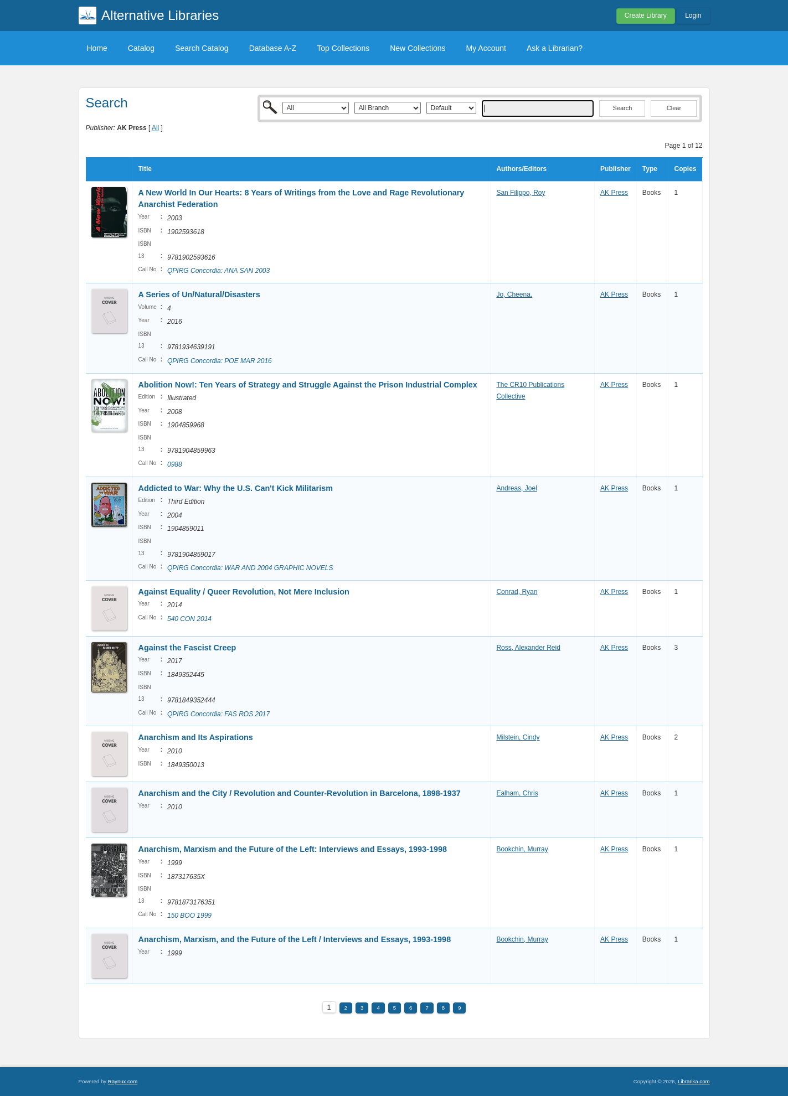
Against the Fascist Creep (187, 647)
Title (145, 169)
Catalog (141, 48)
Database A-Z (273, 48)
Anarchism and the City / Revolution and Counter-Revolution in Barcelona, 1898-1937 (299, 793)
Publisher (615, 169)
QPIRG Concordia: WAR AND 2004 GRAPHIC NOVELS (250, 568)
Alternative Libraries (160, 15)
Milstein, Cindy (517, 737)
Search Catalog (202, 48)
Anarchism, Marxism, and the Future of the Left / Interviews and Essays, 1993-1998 (294, 939)
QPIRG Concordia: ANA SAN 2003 (218, 271)
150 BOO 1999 (189, 915)
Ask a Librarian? (555, 48)
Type (649, 169)
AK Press (614, 193)
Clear (674, 108)
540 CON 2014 (189, 619)
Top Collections (343, 48)
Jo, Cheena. (514, 294)
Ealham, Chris (517, 793)
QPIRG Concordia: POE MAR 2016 (219, 361)
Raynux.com (122, 1081)
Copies (685, 169)
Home (97, 48)
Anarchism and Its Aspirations (195, 737)
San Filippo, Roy (520, 193)
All (155, 128)
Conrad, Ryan (516, 592)
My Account (486, 48)
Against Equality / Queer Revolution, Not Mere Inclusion (243, 591)
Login (693, 15)
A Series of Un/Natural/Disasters (199, 294)
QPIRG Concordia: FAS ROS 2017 (218, 714)
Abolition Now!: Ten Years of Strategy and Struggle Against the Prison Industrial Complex (307, 384)
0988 (174, 464)
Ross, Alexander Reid (528, 648)
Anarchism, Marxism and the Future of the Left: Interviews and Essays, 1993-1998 (292, 849)
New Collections (417, 48)
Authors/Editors (521, 169)
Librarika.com (694, 1081)
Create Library (646, 15)
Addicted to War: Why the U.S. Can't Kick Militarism (235, 488)
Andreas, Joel (516, 488)
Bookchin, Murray (522, 849)
